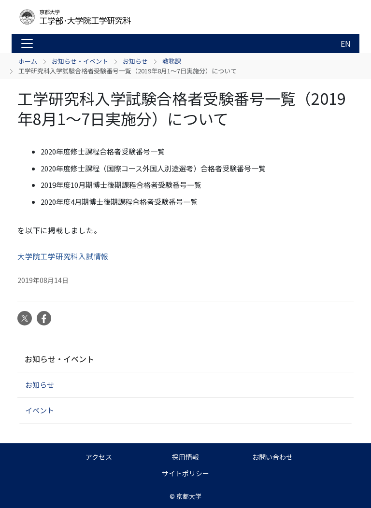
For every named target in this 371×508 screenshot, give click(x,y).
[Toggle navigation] (27, 43)
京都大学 (188, 496)
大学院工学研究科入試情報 (63, 256)
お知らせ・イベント (80, 61)
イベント (39, 410)
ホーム (27, 61)
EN (346, 43)
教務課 (171, 61)
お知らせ (135, 61)
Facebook (44, 318)
